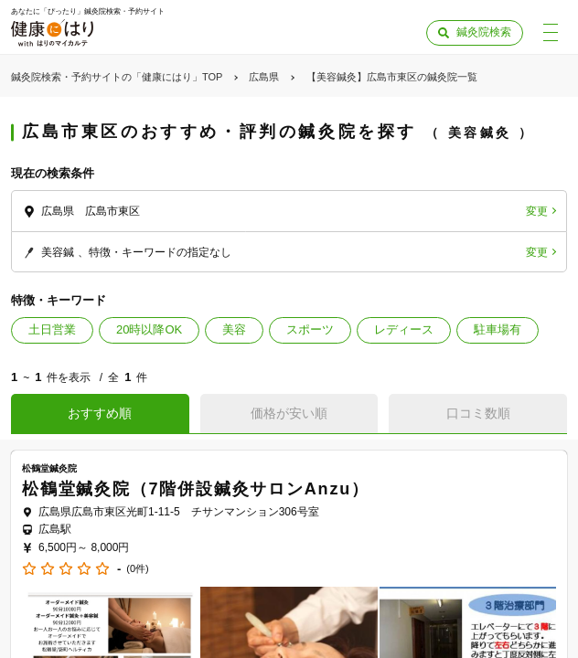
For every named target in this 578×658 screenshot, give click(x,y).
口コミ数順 (478, 413)
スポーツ (310, 329)
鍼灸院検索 (483, 32)
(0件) (137, 569)
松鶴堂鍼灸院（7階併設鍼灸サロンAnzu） (195, 489)
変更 (537, 211)
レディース (404, 329)
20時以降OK (149, 329)
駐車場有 (497, 329)
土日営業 (52, 329)
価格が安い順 (289, 413)
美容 (234, 329)
